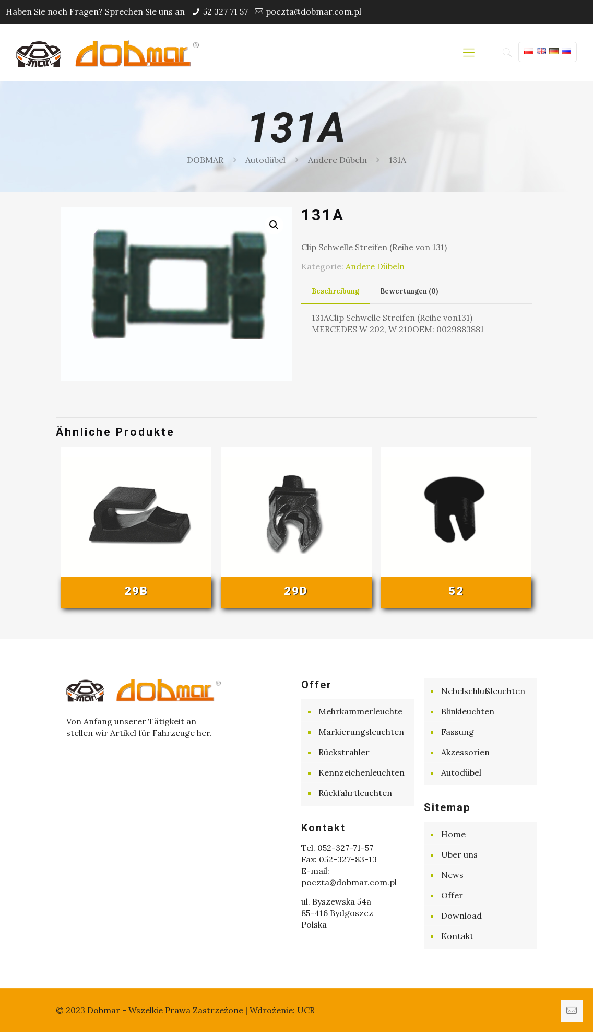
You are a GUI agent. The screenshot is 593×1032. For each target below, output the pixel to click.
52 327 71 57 (225, 11)
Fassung (457, 731)
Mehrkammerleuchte (360, 711)
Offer (452, 895)
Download (461, 915)
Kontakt (457, 936)
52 (456, 590)
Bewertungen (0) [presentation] (409, 291)
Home (453, 834)
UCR (306, 1010)
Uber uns (459, 854)
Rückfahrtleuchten (355, 793)
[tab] (335, 291)
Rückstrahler (344, 752)
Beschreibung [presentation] (335, 291)
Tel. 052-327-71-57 (337, 847)
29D (296, 590)
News (452, 875)
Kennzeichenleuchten (361, 772)
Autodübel (265, 160)
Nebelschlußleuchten (483, 691)
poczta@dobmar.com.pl (313, 11)
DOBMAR (205, 160)
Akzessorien (465, 752)
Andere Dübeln (337, 160)
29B (136, 590)
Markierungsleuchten (361, 731)
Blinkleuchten (467, 711)
